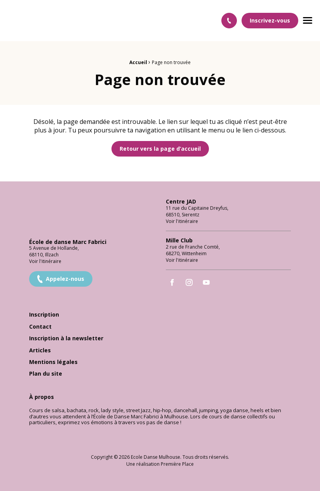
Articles (40, 350)
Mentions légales (53, 362)
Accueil (138, 62)
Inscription (44, 315)
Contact (40, 327)
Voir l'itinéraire (45, 261)
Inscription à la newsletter (66, 338)
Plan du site (45, 374)
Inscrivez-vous (270, 20)
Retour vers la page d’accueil (160, 148)
